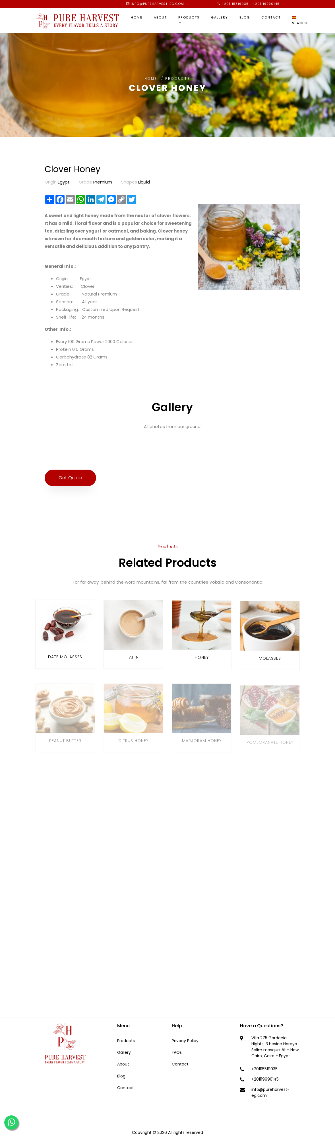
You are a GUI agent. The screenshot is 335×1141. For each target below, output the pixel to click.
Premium (95, 182)
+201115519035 (235, 3)
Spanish (300, 20)
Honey (202, 666)
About (160, 17)
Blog (244, 17)
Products (189, 17)
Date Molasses (65, 662)
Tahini (133, 664)
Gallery (219, 17)
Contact (271, 17)
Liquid (135, 182)
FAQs (177, 1052)
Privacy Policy (185, 1041)
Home (136, 17)
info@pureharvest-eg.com (157, 3)
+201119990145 (266, 3)
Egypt (57, 182)
